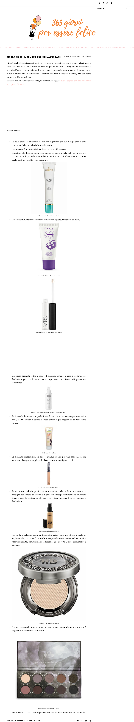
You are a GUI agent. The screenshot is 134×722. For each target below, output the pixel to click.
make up (38, 720)
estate (29, 720)
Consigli (19, 720)
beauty (10, 720)
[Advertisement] (49, 110)
